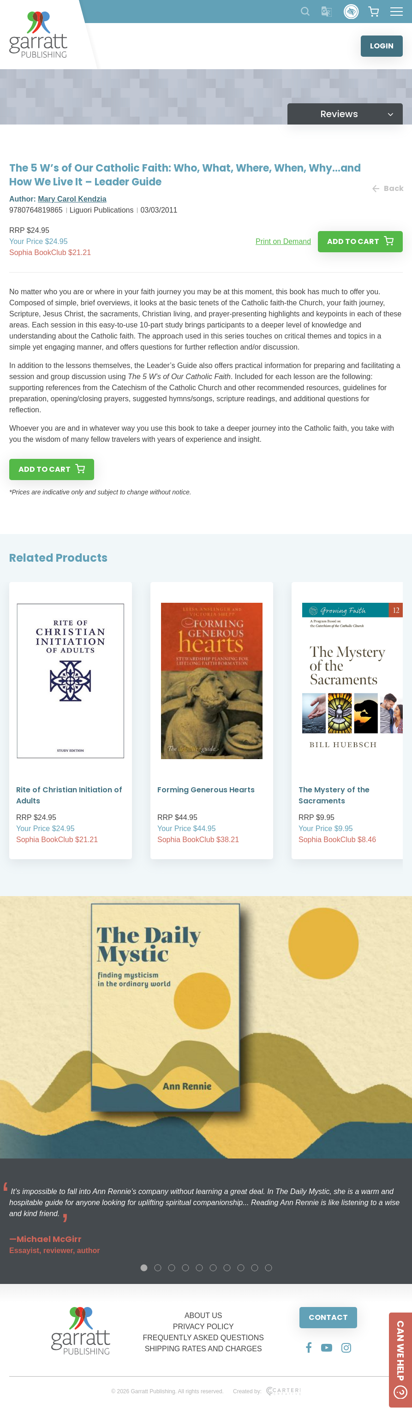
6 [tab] (213, 1267)
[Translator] (327, 12)
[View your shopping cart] (373, 11)
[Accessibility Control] (351, 11)
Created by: (267, 1391)
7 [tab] (227, 1267)
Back (387, 188)
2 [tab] (157, 1267)
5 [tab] (199, 1267)
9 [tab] (254, 1267)
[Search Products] (305, 11)
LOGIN (382, 46)
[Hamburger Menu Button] (396, 11)
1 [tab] (144, 1267)
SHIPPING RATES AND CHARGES (203, 1349)
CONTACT (328, 1317)
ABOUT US (203, 1315)
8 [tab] (240, 1267)
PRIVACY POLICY (203, 1327)
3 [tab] (171, 1267)
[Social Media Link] (308, 1347)
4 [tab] (185, 1267)
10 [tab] (268, 1267)
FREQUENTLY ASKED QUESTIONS (203, 1338)
